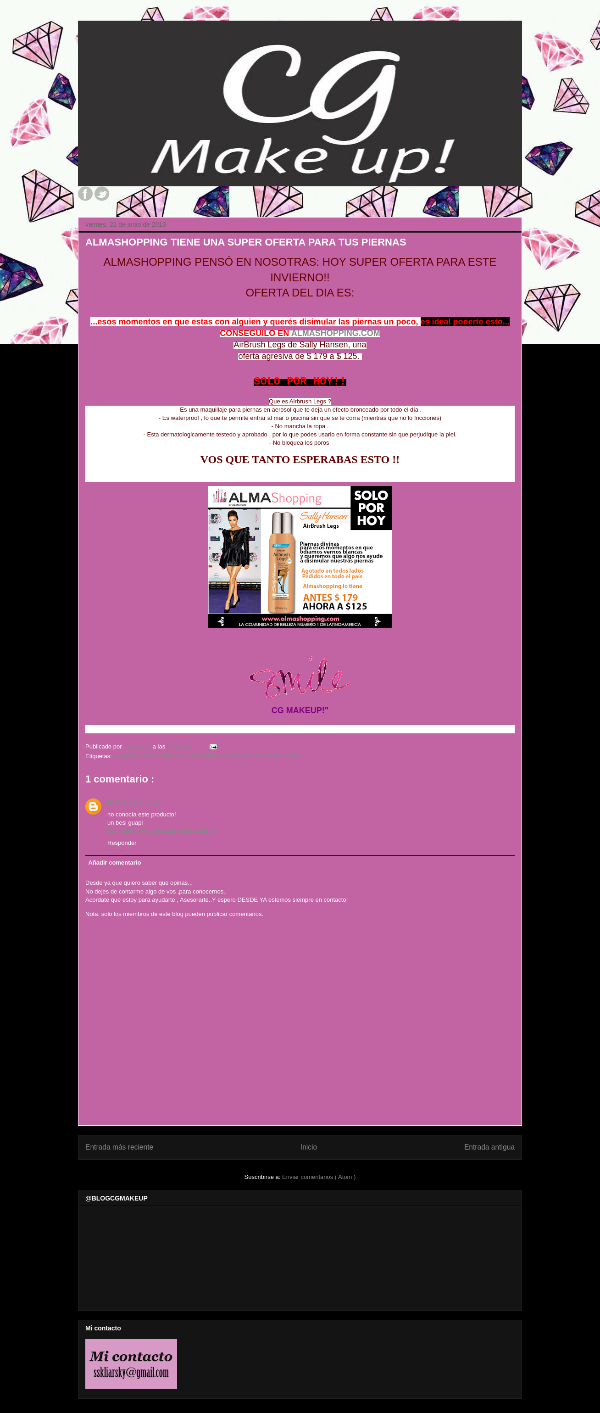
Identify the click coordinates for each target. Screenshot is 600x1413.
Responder (122, 842)
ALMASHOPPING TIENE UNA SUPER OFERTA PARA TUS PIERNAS (206, 756)
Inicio (308, 1147)
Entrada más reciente (119, 1147)
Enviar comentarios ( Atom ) (319, 1176)
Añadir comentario (115, 862)
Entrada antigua (489, 1147)
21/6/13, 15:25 (141, 802)
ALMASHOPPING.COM (335, 333)
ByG (113, 802)
